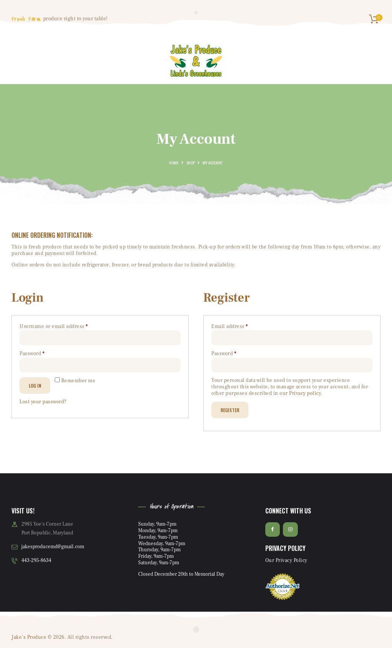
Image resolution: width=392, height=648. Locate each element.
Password (43, 353)
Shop (190, 162)
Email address (240, 326)
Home (173, 162)
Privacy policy (305, 393)
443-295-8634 (36, 560)
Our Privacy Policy (286, 560)
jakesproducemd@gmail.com (52, 547)
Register (229, 409)
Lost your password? (43, 402)
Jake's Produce (28, 637)
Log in (35, 385)
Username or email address (65, 326)
